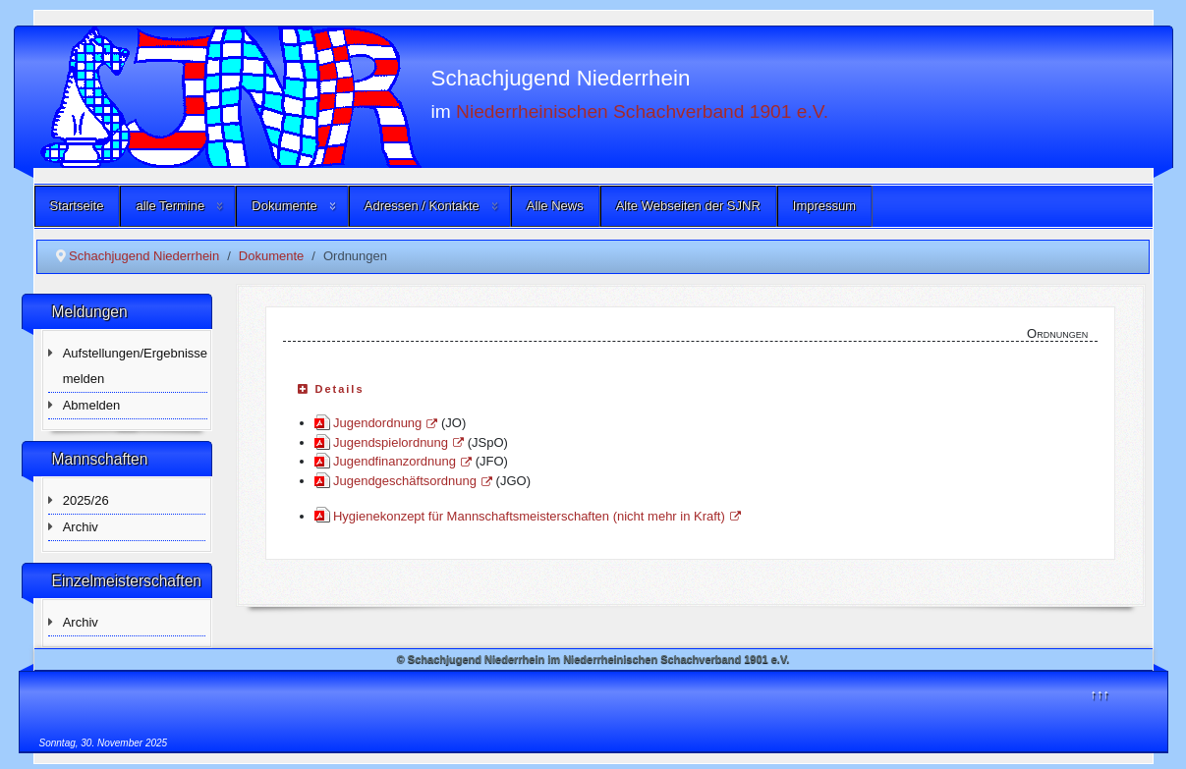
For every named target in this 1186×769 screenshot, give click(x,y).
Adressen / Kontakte (422, 205)
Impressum (824, 205)
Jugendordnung (385, 422)
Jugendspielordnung (398, 442)
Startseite (77, 205)
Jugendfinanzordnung (402, 461)
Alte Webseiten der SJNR (688, 205)
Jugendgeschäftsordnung (412, 480)
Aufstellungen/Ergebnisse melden (135, 366)
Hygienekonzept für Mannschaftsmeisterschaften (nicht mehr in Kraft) (537, 516)
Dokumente (284, 205)
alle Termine (170, 205)
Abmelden (92, 405)
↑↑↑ (1100, 694)
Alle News (555, 205)
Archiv (80, 527)
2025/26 (86, 500)
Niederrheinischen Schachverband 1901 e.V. (642, 110)
